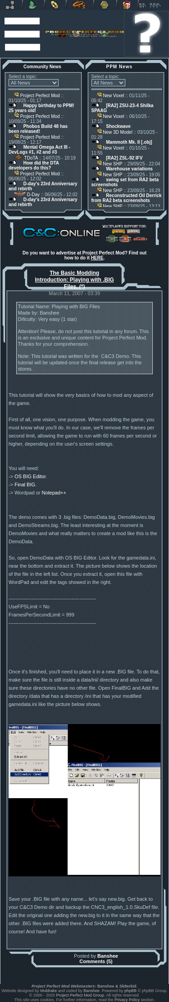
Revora (11, 5)
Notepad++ (53, 492)
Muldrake (48, 990)
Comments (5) (95, 961)
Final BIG (24, 484)
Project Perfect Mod (37, 95)
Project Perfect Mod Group (80, 995)
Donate (127, 5)
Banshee (107, 956)
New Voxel (110, 95)
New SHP (110, 163)
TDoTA (26, 157)
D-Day (27, 194)
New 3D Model (114, 132)
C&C (33, 5)
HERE (97, 257)
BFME (55, 5)
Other (105, 5)
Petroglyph (80, 5)
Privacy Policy (127, 999)
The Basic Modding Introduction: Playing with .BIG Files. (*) (74, 280)
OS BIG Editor (30, 476)
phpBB (130, 990)
